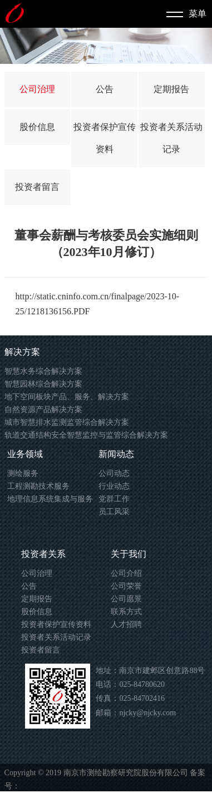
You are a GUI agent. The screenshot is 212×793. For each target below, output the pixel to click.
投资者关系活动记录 (56, 637)
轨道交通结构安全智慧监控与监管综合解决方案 (86, 435)
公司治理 (37, 89)
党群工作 (114, 499)
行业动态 (114, 486)
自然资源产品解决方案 (43, 409)
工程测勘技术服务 (38, 486)
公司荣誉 (126, 586)
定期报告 (171, 89)
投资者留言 (37, 187)
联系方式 (126, 612)
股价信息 (37, 127)
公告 (105, 89)
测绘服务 (22, 473)
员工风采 (114, 512)
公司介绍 (126, 573)
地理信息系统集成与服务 (50, 499)
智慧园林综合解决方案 (43, 384)
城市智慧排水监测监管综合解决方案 (66, 422)
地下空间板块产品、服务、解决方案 (66, 397)
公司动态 (114, 473)
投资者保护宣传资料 (56, 624)
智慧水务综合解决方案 (43, 371)
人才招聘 (126, 624)
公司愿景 (126, 599)
